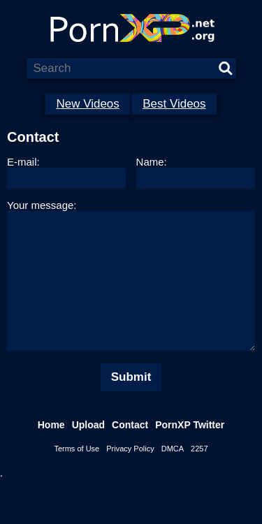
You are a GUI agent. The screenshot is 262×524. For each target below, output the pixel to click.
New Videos (87, 103)
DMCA (172, 476)
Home (51, 452)
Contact (130, 452)
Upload (88, 452)
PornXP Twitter (189, 452)
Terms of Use (76, 476)
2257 (199, 476)
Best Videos (174, 103)
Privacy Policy (130, 476)
